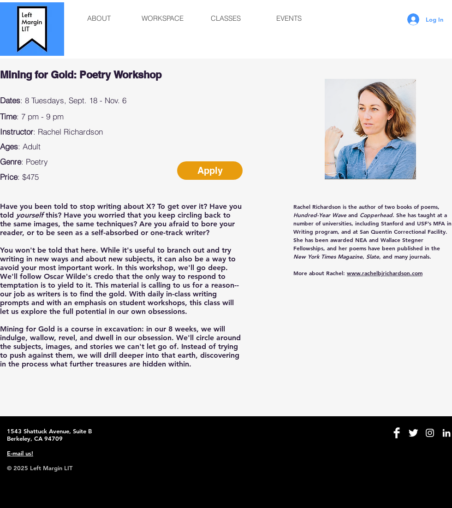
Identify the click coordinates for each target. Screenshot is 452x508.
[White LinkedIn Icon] (446, 432)
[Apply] (210, 170)
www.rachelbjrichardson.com (384, 273)
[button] (99, 18)
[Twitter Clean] (413, 432)
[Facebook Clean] (396, 432)
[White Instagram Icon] (429, 432)
